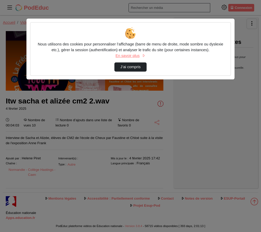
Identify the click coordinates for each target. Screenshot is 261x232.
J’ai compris (130, 67)
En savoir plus (130, 56)
